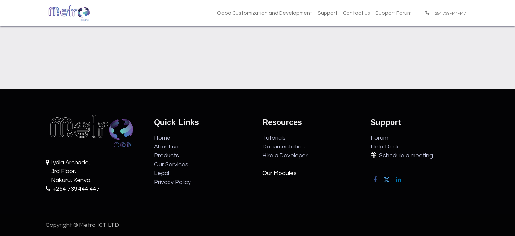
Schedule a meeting (404, 155)
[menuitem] (264, 13)
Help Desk (385, 147)
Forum (379, 138)
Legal (161, 173)
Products (166, 155)
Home (162, 138)
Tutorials (274, 138)
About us (166, 147)
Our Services (171, 164)
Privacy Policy (172, 182)
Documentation (283, 147)
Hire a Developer (285, 155)
